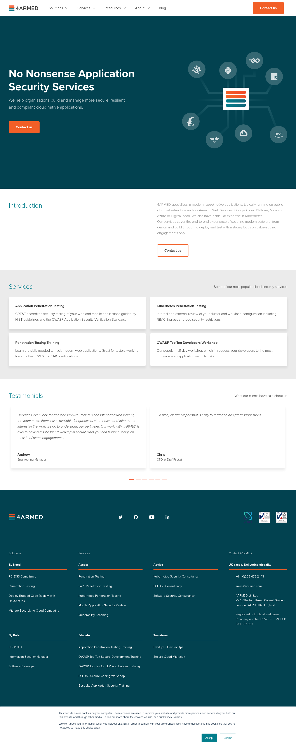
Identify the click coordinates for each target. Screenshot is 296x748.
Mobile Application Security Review (102, 605)
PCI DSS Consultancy (167, 586)
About (140, 8)
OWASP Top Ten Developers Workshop (187, 343)
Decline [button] (227, 737)
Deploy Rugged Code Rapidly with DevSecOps (32, 598)
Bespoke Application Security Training (104, 686)
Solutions (56, 8)
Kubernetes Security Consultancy (175, 577)
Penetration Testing (22, 586)
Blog (162, 8)
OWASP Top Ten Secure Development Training (109, 657)
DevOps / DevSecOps (168, 647)
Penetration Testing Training (37, 343)
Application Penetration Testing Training (105, 647)
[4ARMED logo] (24, 8)
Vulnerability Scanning (93, 615)
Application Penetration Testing (39, 306)
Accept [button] (209, 737)
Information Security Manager (28, 657)
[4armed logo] (26, 517)
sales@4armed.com (249, 586)
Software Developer (22, 666)
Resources (113, 8)
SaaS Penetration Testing (95, 586)
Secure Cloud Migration (169, 657)
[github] (136, 517)
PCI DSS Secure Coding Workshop (101, 676)
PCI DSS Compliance (22, 577)
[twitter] (121, 517)
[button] (131, 479)
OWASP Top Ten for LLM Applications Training (109, 666)
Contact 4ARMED (240, 553)
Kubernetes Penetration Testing (181, 306)
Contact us (268, 8)
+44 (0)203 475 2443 (250, 577)
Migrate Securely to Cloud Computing (34, 611)
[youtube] (152, 517)
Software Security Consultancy (174, 596)
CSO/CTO (15, 647)
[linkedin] (167, 517)
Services (83, 8)
